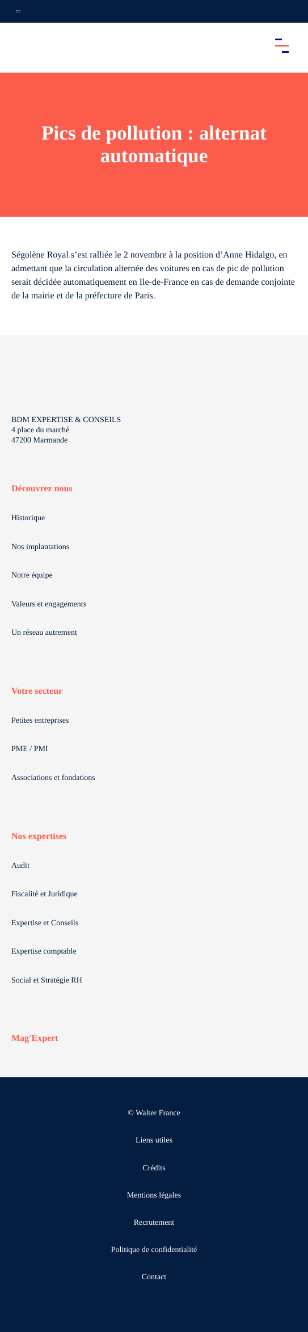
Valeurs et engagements (48, 604)
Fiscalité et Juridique (44, 894)
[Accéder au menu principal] (282, 45)
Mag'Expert (34, 1038)
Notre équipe (32, 575)
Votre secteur (36, 691)
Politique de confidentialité (154, 1250)
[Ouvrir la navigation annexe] (18, 11)
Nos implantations (40, 547)
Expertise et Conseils (44, 923)
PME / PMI (29, 749)
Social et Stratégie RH (46, 980)
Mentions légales (154, 1195)
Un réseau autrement (44, 633)
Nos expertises (38, 836)
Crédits (153, 1168)
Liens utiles (154, 1140)
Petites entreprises (40, 720)
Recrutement (154, 1223)
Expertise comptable (44, 951)
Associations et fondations (53, 778)
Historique (28, 518)
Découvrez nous (42, 489)
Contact (154, 1277)
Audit (20, 866)
